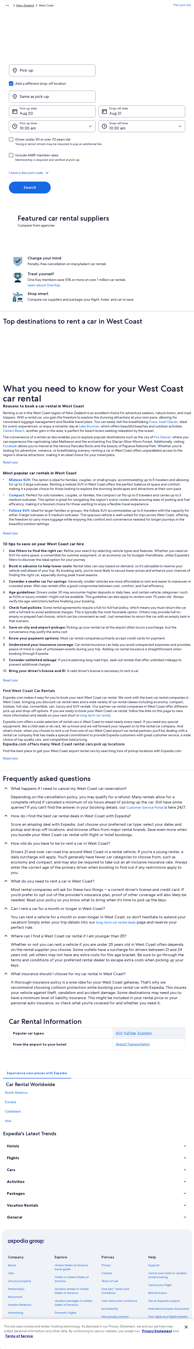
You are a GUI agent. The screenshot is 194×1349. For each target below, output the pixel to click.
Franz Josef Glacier (163, 384)
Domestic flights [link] (65, 1275)
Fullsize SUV (19, 473)
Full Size (130, 995)
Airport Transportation (133, 1006)
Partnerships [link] (16, 1251)
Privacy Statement (157, 1331)
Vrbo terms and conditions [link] (119, 1263)
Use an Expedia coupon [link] (164, 1263)
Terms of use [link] (109, 1243)
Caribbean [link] (13, 1074)
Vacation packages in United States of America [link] (73, 1265)
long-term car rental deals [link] (116, 885)
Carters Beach (13, 393)
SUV (119, 995)
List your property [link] (19, 1243)
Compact (16, 457)
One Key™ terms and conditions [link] (115, 1253)
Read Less (10, 424)
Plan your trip (182, 6)
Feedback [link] (14, 1291)
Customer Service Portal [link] (145, 770)
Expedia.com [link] (11, 6)
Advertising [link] (15, 1275)
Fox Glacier (162, 399)
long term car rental (95, 677)
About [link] (12, 1228)
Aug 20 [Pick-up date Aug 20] (26, 89)
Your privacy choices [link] (115, 1279)
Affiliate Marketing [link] (20, 1283)
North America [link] (16, 1055)
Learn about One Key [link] (103, 261)
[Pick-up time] (52, 102)
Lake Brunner (89, 388)
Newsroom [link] (15, 1259)
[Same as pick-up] (141, 73)
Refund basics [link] (157, 1255)
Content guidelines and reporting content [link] (117, 1289)
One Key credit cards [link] (69, 1311)
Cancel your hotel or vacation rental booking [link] (167, 1238)
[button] (97, 149)
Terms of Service (19, 1336)
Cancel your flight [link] (160, 1247)
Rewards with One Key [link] (70, 1303)
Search (30, 163)
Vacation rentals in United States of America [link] (72, 1253)
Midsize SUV (19, 442)
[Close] (186, 1327)
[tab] (37, 1035)
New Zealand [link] (52, 6)
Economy (145, 995)
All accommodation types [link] (72, 1295)
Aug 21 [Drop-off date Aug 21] (115, 89)
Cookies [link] (106, 1236)
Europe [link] (10, 1064)
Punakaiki (10, 408)
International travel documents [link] (168, 1271)
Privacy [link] (106, 1228)
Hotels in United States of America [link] (72, 1241)
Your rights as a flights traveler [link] (168, 1279)
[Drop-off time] (141, 102)
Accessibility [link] (109, 1271)
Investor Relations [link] (19, 1267)
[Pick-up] (52, 73)
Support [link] (153, 1228)
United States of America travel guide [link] (71, 1230)
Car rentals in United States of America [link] (74, 1285)
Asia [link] (8, 1083)
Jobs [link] (11, 1236)
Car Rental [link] (31, 6)
